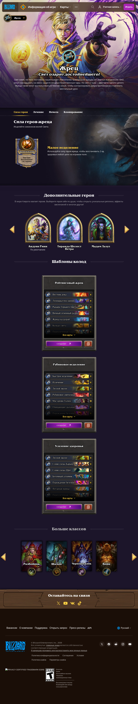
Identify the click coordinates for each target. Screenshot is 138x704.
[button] (64, 344)
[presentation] (10, 7)
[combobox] (15, 18)
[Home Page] (22, 7)
